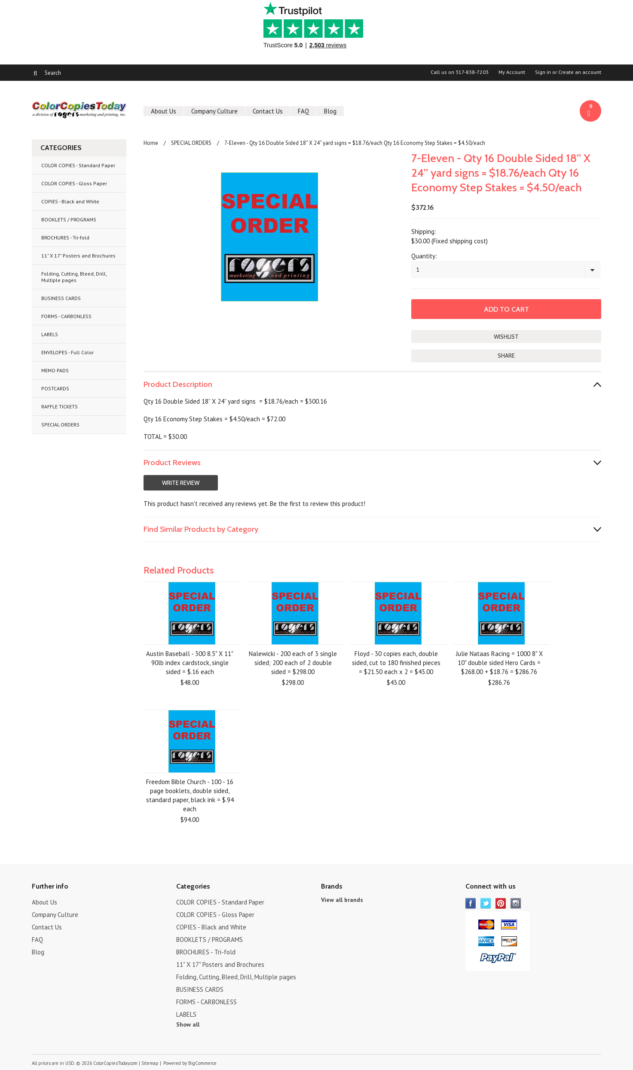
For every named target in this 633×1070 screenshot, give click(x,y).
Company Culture (214, 111)
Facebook (470, 903)
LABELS (49, 334)
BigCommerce (202, 1063)
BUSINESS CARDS (61, 298)
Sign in (543, 72)
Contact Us (268, 111)
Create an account (579, 72)
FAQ (303, 111)
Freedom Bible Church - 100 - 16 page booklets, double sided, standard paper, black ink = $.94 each (190, 795)
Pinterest (500, 903)
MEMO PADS (55, 370)
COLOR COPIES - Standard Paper (78, 165)
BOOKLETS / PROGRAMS (68, 219)
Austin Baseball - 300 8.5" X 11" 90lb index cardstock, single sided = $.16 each (189, 663)
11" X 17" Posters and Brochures (78, 255)
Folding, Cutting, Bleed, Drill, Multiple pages (74, 276)
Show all (187, 1024)
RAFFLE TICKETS (59, 406)
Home (151, 143)
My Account (511, 72)
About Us (163, 111)
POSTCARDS (55, 388)
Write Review (180, 482)
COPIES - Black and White (70, 201)
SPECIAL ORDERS (60, 424)
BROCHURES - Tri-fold (65, 237)
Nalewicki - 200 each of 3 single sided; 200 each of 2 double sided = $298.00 (293, 663)
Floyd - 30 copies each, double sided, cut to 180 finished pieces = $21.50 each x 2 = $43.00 (396, 663)
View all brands (342, 900)
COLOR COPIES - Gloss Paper (74, 183)
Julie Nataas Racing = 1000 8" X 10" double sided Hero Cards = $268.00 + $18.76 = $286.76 (499, 663)
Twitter (485, 903)
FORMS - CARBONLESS (66, 316)
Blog (330, 111)
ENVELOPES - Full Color (67, 352)
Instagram (516, 903)
